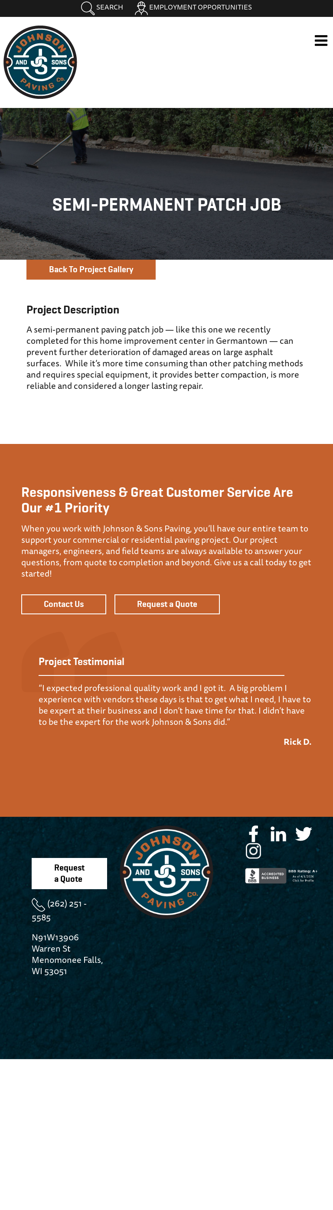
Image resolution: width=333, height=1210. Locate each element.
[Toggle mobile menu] (322, 40)
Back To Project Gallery (91, 269)
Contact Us (64, 604)
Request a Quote (167, 604)
